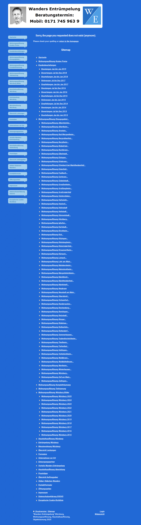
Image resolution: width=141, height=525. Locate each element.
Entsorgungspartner (46, 462)
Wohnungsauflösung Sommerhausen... (57, 335)
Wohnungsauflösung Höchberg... (54, 219)
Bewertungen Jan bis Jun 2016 (54, 92)
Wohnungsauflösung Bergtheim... (55, 142)
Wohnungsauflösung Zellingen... (54, 381)
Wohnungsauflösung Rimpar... (53, 319)
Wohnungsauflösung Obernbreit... (55, 296)
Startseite (42, 57)
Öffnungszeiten (44, 489)
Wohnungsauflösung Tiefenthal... (54, 346)
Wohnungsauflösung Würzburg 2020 (56, 415)
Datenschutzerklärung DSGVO (50, 496)
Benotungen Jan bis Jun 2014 (53, 107)
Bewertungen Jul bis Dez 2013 (54, 111)
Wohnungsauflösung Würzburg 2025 (56, 396)
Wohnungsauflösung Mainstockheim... (57, 269)
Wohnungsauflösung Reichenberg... (56, 308)
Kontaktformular (45, 485)
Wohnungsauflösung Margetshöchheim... (58, 273)
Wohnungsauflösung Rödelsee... (54, 323)
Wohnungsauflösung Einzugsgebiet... (53, 119)
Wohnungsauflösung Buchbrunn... (55, 150)
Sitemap (51, 511)
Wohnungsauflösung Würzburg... (54, 373)
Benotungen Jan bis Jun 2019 (53, 69)
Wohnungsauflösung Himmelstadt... (56, 215)
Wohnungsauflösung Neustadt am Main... (58, 292)
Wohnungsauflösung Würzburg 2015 (56, 435)
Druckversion (40, 511)
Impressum (43, 492)
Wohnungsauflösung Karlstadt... (54, 227)
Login (102, 511)
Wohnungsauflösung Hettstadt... (54, 211)
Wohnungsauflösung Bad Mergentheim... (58, 134)
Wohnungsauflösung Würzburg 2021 (56, 412)
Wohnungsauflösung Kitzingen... (54, 238)
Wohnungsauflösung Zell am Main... (56, 377)
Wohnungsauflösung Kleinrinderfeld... (56, 246)
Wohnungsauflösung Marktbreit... (55, 277)
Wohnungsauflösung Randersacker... (56, 304)
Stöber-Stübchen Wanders (49, 481)
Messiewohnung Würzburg (49, 446)
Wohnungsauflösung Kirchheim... (55, 231)
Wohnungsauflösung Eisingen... (54, 157)
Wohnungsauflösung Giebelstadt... (55, 181)
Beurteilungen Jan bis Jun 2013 (54, 115)
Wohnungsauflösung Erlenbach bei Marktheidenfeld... (63, 165)
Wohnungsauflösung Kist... (52, 234)
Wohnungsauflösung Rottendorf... (55, 331)
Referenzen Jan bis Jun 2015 (53, 100)
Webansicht (99, 514)
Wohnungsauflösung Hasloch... (54, 204)
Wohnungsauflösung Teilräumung (52, 388)
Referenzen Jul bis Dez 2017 (53, 80)
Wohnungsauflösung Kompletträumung (54, 385)
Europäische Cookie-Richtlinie (50, 500)
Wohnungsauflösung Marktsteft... (55, 284)
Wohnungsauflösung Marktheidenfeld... (57, 281)
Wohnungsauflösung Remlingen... (55, 311)
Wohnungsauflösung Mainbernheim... (56, 265)
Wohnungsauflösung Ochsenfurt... (55, 300)
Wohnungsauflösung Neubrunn (54, 288)
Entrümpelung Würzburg (48, 442)
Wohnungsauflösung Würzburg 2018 (56, 423)
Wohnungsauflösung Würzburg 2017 (56, 427)
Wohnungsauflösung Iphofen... (53, 223)
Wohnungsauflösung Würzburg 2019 (56, 419)
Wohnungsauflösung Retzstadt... (54, 315)
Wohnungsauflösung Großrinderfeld (56, 192)
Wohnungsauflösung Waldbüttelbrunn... (57, 361)
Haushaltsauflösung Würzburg (50, 439)
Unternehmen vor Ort (47, 458)
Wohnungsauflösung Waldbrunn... (55, 358)
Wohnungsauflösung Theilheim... (54, 342)
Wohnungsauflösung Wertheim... (54, 365)
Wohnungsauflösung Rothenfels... (55, 327)
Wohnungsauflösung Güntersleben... (56, 196)
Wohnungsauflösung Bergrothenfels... (57, 138)
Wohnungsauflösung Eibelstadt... (54, 154)
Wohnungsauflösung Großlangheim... (56, 188)
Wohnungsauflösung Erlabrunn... (54, 161)
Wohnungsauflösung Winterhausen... (56, 369)
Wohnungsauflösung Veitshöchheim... (56, 354)
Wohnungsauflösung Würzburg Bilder (53, 392)
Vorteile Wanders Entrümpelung (51, 466)
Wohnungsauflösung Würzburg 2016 (56, 431)
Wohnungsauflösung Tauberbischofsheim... (59, 338)
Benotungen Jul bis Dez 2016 (53, 88)
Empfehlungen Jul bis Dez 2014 (54, 104)
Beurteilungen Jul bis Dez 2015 (54, 96)
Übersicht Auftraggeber (48, 477)
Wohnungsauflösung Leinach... (54, 258)
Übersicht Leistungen (47, 450)
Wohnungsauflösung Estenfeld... (54, 169)
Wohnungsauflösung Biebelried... (55, 146)
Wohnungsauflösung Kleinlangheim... (56, 242)
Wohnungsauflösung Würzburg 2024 (56, 400)
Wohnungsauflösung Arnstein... (54, 130)
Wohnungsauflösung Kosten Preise (52, 61)
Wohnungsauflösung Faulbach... (54, 173)
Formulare (42, 454)
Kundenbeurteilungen (47, 65)
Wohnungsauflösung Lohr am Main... (56, 261)
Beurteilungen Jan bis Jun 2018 (54, 77)
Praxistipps (43, 473)
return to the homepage (69, 41)
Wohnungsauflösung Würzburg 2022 (56, 408)
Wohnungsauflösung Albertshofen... (56, 123)
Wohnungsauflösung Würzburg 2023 (56, 404)
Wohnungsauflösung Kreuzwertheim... (57, 250)
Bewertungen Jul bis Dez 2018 (54, 73)
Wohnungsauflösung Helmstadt (54, 208)
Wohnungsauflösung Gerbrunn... (54, 177)
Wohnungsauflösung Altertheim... (55, 127)
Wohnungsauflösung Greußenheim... (56, 184)
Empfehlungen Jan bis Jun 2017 (54, 84)
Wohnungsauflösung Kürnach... (54, 254)
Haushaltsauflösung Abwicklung (51, 469)
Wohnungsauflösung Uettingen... (54, 350)
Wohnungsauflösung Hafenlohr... (54, 200)
